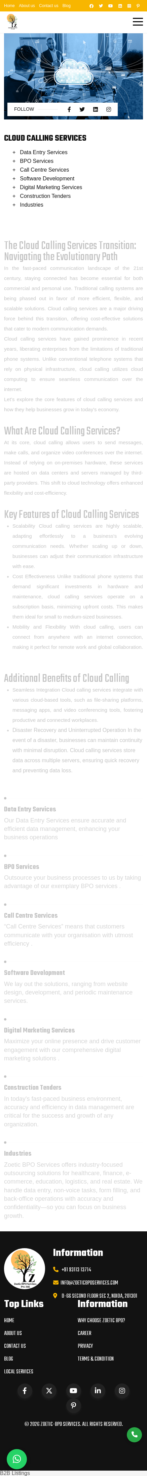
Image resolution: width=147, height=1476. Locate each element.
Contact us (48, 5)
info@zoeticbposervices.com (88, 1283)
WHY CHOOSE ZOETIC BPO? (101, 1320)
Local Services (18, 1372)
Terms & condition (96, 1359)
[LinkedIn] (119, 5)
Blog (67, 5)
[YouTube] (109, 5)
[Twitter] (100, 5)
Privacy (85, 1346)
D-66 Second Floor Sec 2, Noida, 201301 (99, 1296)
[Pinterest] (137, 5)
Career (84, 1333)
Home (9, 5)
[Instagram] (128, 5)
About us (27, 5)
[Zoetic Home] (12, 21)
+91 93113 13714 (75, 1270)
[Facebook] (90, 5)
